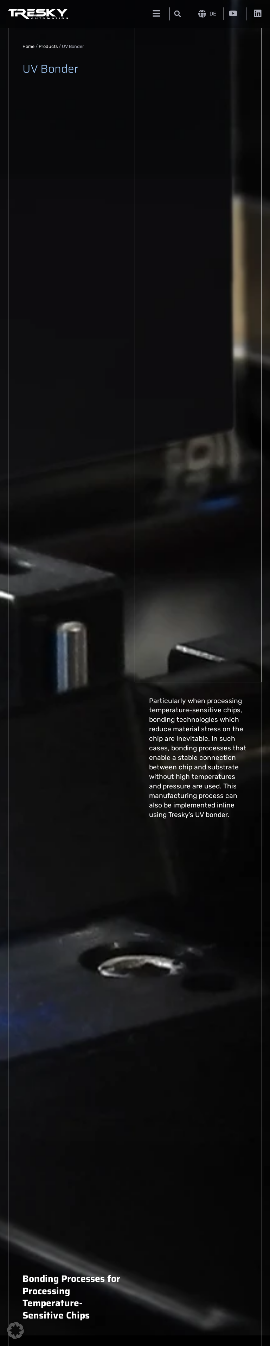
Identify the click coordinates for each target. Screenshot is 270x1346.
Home (28, 46)
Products (48, 46)
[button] (178, 14)
